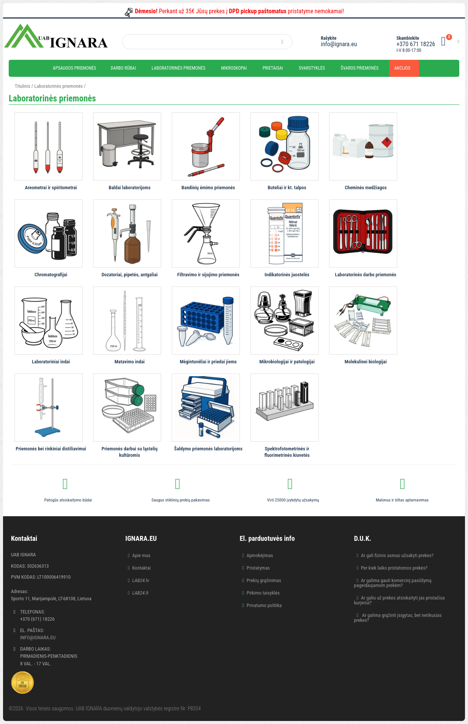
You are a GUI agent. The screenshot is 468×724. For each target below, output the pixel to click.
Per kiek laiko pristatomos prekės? (394, 568)
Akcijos (402, 68)
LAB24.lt (140, 593)
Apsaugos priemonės (74, 68)
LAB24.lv (140, 580)
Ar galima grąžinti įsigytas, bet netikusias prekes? (398, 617)
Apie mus (141, 555)
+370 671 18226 (415, 44)
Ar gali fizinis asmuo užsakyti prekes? (397, 555)
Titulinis (22, 86)
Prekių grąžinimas (264, 580)
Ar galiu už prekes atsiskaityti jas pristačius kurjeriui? (399, 600)
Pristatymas (258, 568)
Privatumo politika (264, 605)
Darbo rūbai (123, 68)
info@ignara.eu (339, 44)
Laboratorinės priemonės (178, 68)
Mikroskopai (234, 68)
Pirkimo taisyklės (263, 593)
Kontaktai (141, 568)
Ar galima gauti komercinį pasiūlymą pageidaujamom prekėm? (393, 583)
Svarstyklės (312, 68)
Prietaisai (273, 68)
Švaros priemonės (360, 68)
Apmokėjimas (260, 555)
